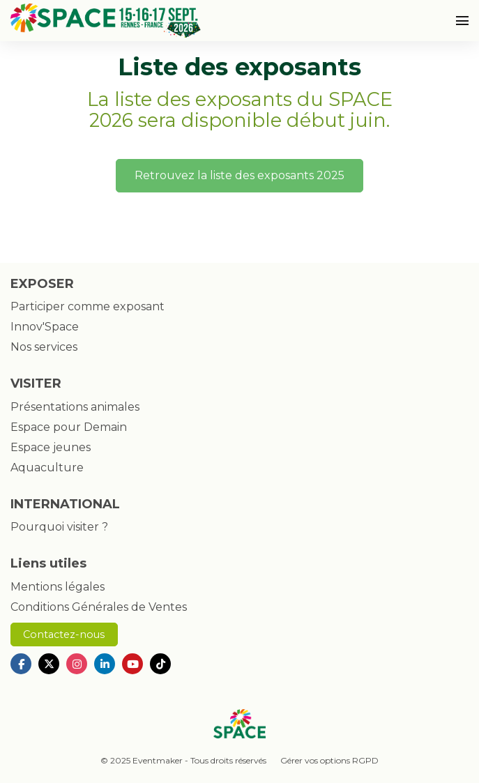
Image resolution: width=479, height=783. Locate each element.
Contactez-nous (64, 634)
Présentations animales (74, 406)
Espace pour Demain (68, 427)
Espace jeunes (50, 447)
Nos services (43, 347)
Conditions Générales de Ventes (98, 607)
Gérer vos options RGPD (329, 760)
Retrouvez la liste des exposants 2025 (239, 175)
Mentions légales (57, 586)
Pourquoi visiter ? (59, 526)
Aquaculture (47, 467)
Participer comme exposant (87, 306)
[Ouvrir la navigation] (462, 20)
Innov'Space (44, 326)
